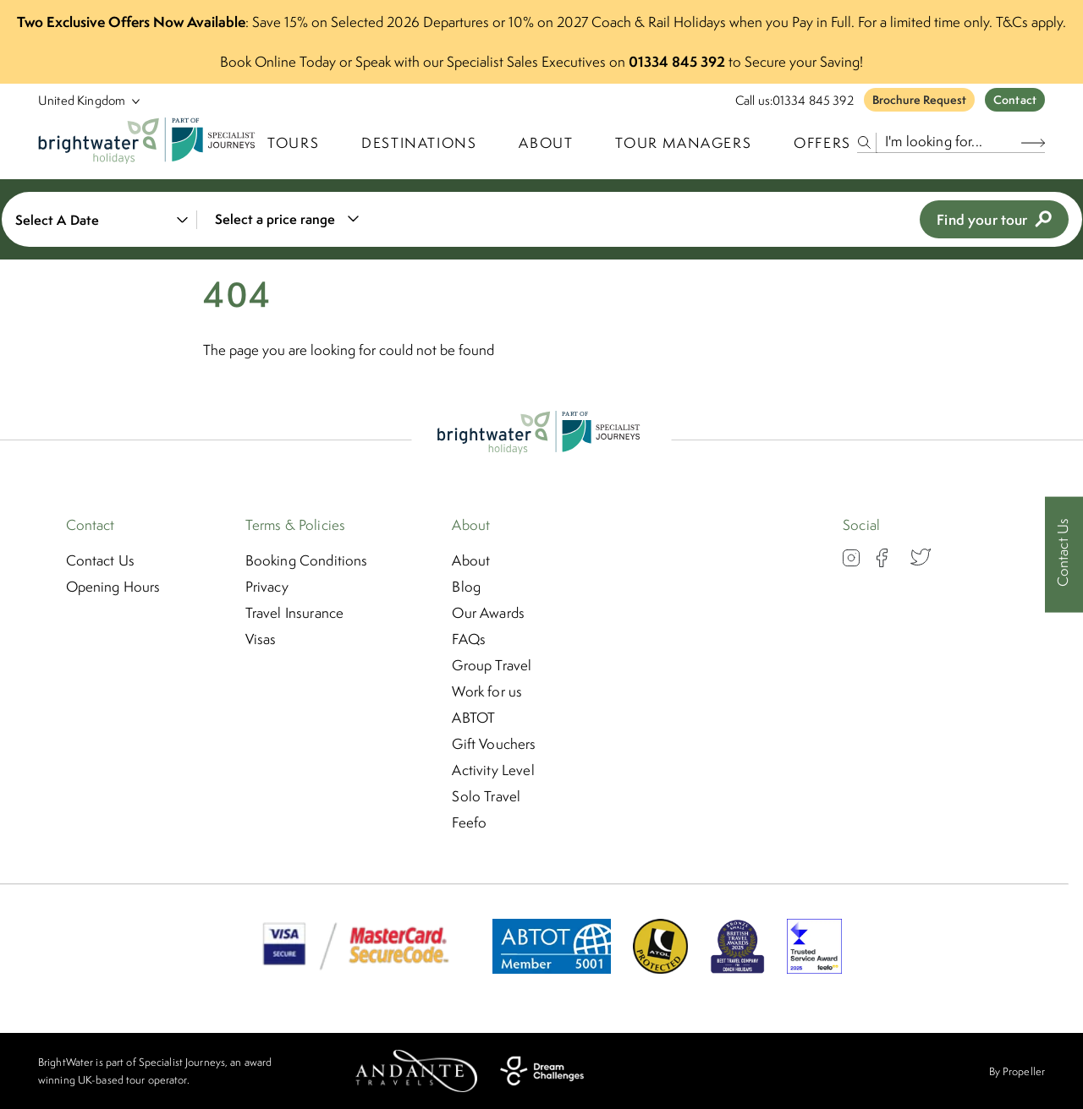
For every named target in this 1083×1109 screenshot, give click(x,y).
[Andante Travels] (416, 1071)
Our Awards (488, 613)
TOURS (293, 143)
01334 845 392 (813, 100)
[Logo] (149, 142)
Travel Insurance (294, 613)
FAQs (469, 639)
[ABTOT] (551, 968)
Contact (1014, 99)
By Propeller (1017, 1071)
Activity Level (493, 770)
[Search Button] (1033, 142)
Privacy (267, 586)
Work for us (487, 691)
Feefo (469, 822)
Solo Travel (486, 796)
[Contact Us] (1064, 555)
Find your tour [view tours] (994, 219)
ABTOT (473, 717)
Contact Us (100, 560)
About (546, 143)
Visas (261, 639)
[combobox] (284, 219)
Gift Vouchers (494, 744)
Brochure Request (919, 99)
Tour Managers (683, 143)
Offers (822, 143)
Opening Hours (113, 586)
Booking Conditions (306, 560)
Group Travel (491, 665)
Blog (466, 586)
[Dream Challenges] (541, 1071)
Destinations (418, 143)
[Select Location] (82, 100)
